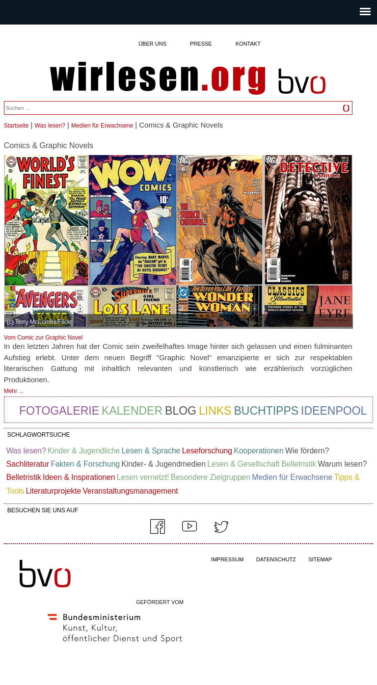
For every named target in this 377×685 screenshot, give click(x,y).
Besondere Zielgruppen (210, 477)
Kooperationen (258, 451)
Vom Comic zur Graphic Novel (43, 337)
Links (215, 410)
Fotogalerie (59, 410)
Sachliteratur (28, 464)
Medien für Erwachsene (102, 125)
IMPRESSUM (227, 559)
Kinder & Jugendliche (84, 451)
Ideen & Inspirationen (79, 477)
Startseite (16, 125)
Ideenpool (334, 410)
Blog (180, 410)
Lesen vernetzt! (143, 477)
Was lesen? (50, 125)
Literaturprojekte (53, 491)
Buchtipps (266, 410)
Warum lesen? (342, 464)
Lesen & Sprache (151, 451)
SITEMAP (320, 559)
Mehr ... (14, 391)
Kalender (132, 410)
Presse (201, 44)
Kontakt (248, 44)
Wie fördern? (307, 451)
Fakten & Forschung (85, 464)
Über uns (152, 44)
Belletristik (298, 464)
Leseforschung (207, 451)
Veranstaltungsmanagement (130, 491)
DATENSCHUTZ (276, 559)
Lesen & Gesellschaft (243, 464)
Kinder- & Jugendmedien (163, 464)
